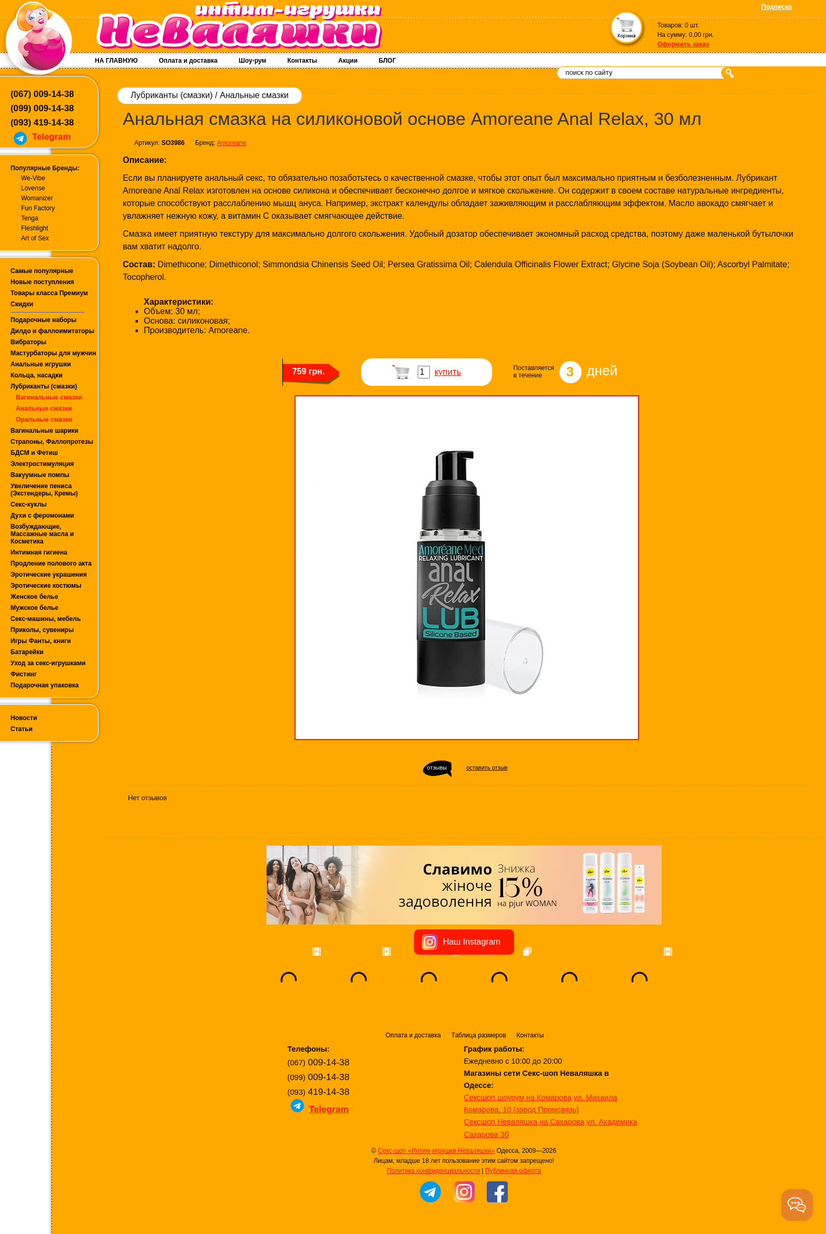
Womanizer (37, 198)
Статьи (22, 729)
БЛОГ (387, 60)
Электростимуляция (42, 464)
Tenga (29, 218)
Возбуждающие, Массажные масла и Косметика (42, 534)
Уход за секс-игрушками (48, 663)
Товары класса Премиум (49, 293)
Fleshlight (34, 228)
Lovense (33, 188)
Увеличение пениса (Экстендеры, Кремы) (44, 489)
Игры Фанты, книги (41, 641)
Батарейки (27, 652)
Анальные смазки (44, 408)
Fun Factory (38, 208)
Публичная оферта (513, 1170)
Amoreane (231, 143)
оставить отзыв (486, 767)
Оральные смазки (44, 419)
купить (448, 372)
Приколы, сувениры (42, 630)
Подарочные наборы (43, 320)
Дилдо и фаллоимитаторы (52, 331)
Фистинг (24, 674)
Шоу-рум (252, 60)
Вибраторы (28, 342)
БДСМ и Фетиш (34, 452)
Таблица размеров (478, 1035)
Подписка (777, 7)
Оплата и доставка (188, 60)
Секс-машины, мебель (46, 619)
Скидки (22, 304)
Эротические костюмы (46, 585)
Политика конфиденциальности (433, 1170)
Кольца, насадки (37, 375)
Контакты (302, 60)
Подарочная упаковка (45, 685)
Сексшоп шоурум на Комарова (518, 1097)
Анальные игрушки (41, 364)
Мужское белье (34, 607)
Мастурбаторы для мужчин (53, 353)
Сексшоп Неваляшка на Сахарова (524, 1122)
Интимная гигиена (39, 552)
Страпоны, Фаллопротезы (52, 441)
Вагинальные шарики (44, 430)
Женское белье (34, 596)
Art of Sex (35, 238)
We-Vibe (33, 178)
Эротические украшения (49, 574)
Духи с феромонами (42, 515)
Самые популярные (42, 271)
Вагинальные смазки (49, 397)
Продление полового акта (51, 563)
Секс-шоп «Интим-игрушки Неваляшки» (436, 1150)
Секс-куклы (29, 504)
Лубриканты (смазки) (44, 386)
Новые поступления (42, 282)
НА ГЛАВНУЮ (116, 60)
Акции (348, 60)
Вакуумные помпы (40, 475)
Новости (24, 718)
